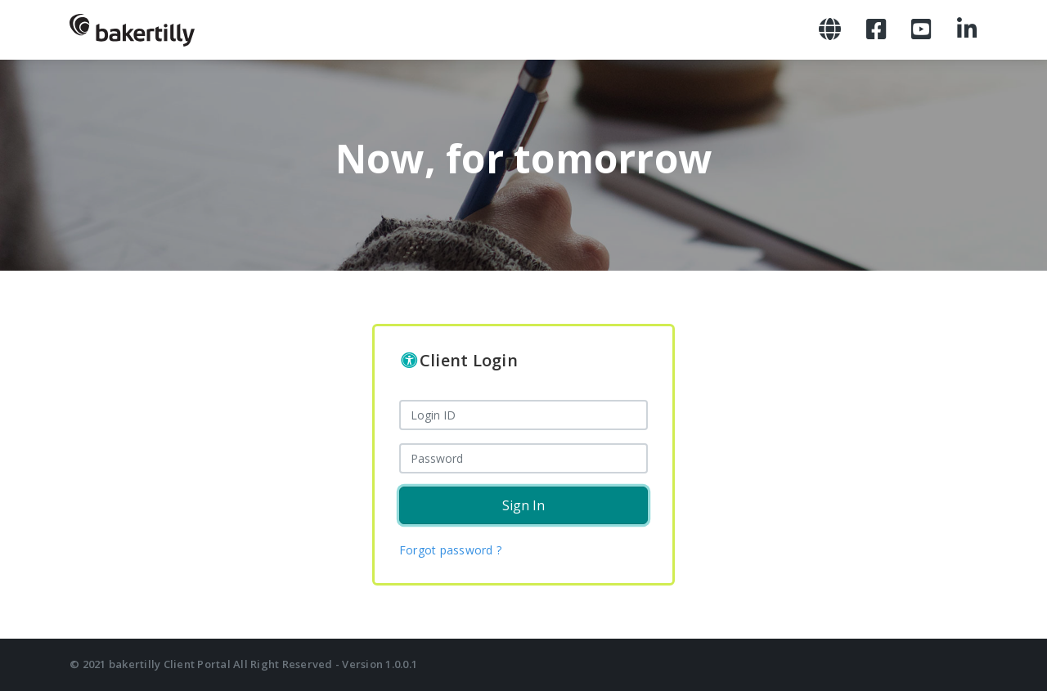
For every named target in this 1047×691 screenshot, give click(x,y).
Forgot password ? (450, 550)
